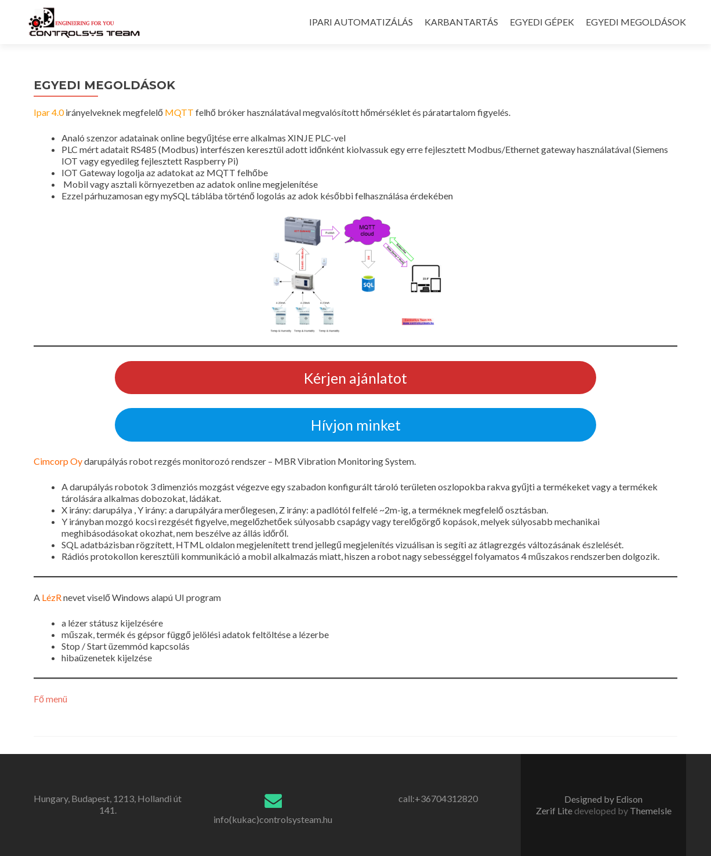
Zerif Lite (555, 810)
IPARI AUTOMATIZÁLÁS (361, 21)
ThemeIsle (651, 810)
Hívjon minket (356, 425)
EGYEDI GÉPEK (542, 21)
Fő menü (50, 698)
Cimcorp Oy (58, 461)
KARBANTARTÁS (461, 21)
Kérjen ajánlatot (355, 378)
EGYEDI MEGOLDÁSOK (636, 21)
